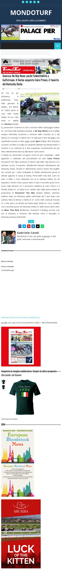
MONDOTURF (31, 12)
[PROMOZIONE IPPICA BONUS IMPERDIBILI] (20, 317)
